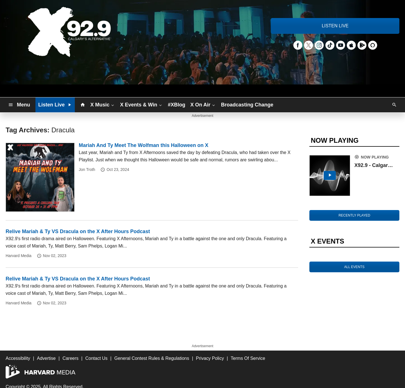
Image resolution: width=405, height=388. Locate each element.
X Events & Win (141, 104)
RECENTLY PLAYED (354, 215)
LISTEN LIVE (335, 25)
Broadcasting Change (247, 105)
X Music (102, 104)
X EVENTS (327, 241)
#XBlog (176, 105)
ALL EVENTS (354, 267)
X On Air (203, 104)
